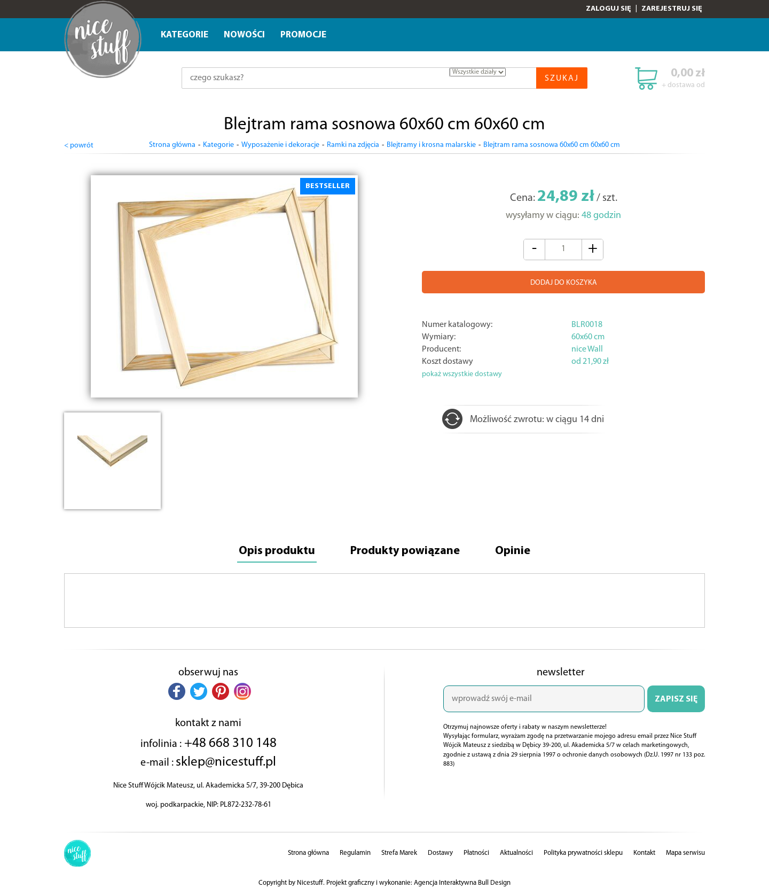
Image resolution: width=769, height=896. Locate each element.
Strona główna (172, 145)
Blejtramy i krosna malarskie (431, 145)
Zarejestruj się (671, 9)
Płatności (476, 853)
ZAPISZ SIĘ (676, 699)
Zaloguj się (608, 9)
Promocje (303, 35)
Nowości (244, 35)
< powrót (78, 146)
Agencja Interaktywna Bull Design (462, 882)
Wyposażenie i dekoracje (280, 145)
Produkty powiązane (405, 551)
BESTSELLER (327, 186)
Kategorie (184, 35)
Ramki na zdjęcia (353, 145)
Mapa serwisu (685, 853)
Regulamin (355, 853)
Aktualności (516, 853)
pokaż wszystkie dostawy (462, 374)
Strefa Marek (399, 853)
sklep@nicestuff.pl (226, 762)
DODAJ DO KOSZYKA (563, 283)
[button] (176, 691)
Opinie (512, 551)
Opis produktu (277, 551)
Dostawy (440, 853)
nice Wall (587, 349)
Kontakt (644, 853)
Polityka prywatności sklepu (583, 853)
